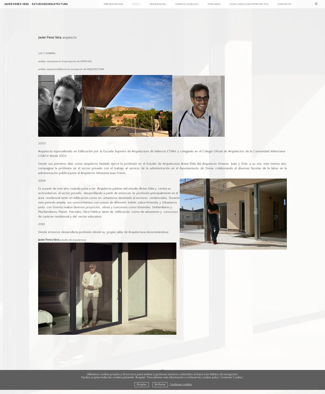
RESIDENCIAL (158, 4)
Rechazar (160, 384)
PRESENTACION (113, 4)
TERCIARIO (214, 4)
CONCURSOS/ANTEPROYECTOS (249, 4)
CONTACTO (284, 4)
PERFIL (136, 4)
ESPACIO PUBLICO (187, 4)
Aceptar (142, 384)
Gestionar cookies (181, 384)
